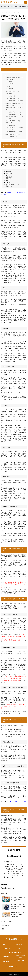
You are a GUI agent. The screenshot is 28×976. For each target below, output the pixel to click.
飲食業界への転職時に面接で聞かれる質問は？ (14, 78)
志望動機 (11, 88)
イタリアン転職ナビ (20, 961)
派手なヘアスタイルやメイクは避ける (16, 128)
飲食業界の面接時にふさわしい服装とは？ (14, 121)
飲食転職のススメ (7, 956)
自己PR (10, 93)
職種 (14, 929)
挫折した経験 (12, 96)
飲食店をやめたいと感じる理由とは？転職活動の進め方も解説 (18, 914)
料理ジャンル (14, 926)
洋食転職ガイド (13, 966)
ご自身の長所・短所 (14, 91)
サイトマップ (19, 948)
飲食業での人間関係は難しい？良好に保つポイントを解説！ (18, 899)
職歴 (10, 86)
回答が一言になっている (15, 112)
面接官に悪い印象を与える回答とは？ (14, 108)
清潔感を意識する (13, 125)
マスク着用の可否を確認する (16, 131)
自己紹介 (11, 81)
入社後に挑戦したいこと (15, 98)
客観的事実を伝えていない (15, 114)
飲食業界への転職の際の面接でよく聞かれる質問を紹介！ (18, 906)
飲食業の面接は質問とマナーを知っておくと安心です (14, 135)
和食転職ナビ (6, 961)
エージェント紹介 (7, 948)
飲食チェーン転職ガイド (20, 956)
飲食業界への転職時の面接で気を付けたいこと (14, 104)
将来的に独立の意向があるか (16, 100)
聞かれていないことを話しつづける (16, 117)
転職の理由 (11, 84)
